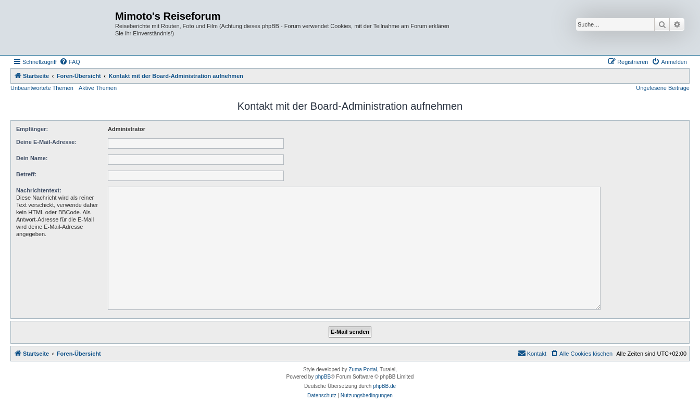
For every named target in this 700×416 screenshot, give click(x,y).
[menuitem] (69, 62)
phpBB (323, 377)
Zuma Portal (362, 369)
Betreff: (26, 174)
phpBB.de (384, 386)
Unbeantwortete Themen (41, 88)
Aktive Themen (98, 88)
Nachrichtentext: (38, 190)
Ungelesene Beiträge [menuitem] (663, 88)
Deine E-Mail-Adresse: (46, 142)
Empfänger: (32, 129)
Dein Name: (32, 158)
